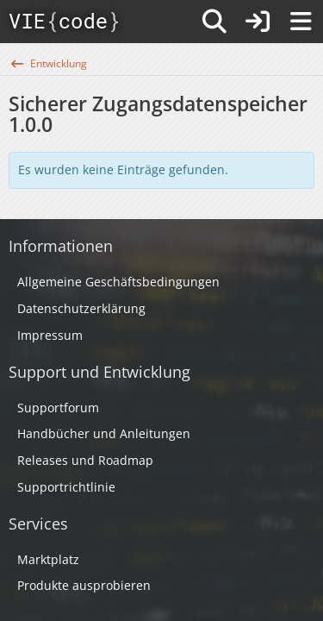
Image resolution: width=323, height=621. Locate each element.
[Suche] (214, 21)
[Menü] (300, 21)
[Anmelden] (257, 21)
